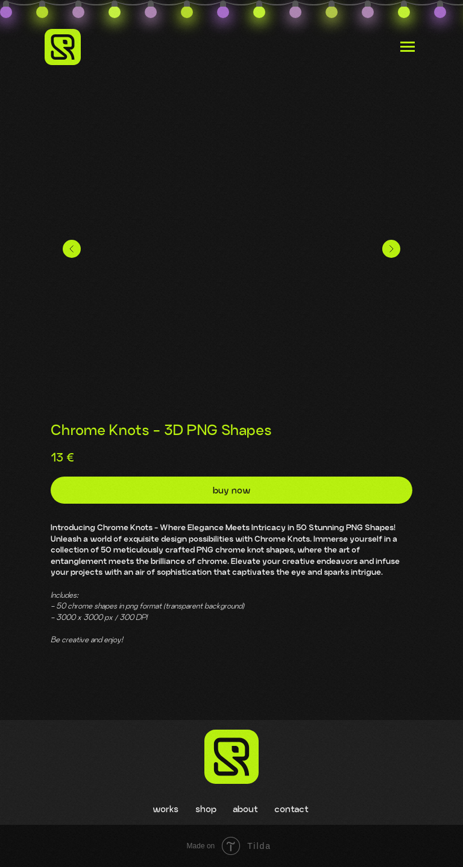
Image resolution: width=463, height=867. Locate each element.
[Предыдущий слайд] (72, 249)
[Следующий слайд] (391, 249)
